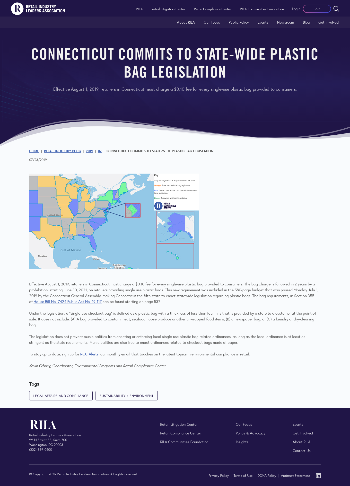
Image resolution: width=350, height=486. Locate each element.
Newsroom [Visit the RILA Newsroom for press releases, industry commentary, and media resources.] (285, 22)
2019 (89, 150)
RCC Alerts (89, 354)
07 (100, 150)
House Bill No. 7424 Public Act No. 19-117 (68, 301)
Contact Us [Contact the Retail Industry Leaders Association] (302, 450)
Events (263, 22)
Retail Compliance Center (212, 8)
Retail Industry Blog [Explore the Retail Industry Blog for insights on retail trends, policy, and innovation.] (62, 150)
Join (317, 8)
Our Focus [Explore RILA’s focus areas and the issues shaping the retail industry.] (212, 22)
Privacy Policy (219, 475)
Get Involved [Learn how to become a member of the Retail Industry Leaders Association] (328, 22)
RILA (139, 8)
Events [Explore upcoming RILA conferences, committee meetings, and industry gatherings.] (298, 424)
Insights (242, 441)
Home (34, 150)
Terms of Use (244, 475)
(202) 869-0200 (40, 449)
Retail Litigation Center (168, 8)
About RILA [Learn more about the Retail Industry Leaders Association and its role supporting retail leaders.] (186, 22)
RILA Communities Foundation (262, 8)
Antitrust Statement (295, 475)
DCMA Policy (267, 475)
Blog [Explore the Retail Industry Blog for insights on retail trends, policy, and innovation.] (306, 22)
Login (296, 8)
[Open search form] (336, 9)
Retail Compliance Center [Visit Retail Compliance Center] (180, 433)
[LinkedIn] (318, 475)
